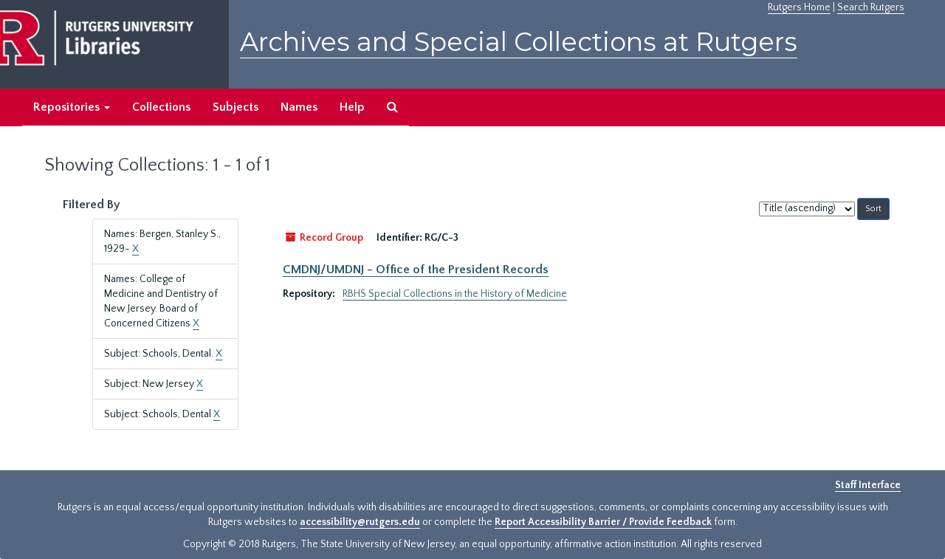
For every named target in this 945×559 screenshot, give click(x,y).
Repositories (71, 107)
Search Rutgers (870, 7)
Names (299, 107)
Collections (161, 107)
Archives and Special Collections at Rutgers (518, 42)
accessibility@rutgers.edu (360, 522)
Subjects (235, 107)
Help (352, 107)
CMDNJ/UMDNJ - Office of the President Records (416, 269)
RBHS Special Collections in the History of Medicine (455, 294)
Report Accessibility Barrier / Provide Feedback (603, 522)
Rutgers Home (799, 7)
